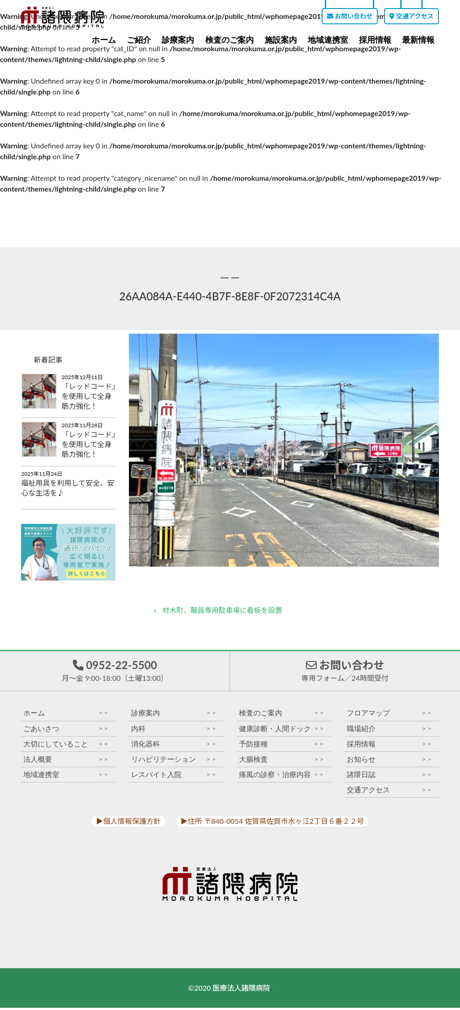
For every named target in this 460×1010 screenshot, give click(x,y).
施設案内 (281, 40)
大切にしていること (66, 746)
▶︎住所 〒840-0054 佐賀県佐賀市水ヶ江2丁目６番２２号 (272, 823)
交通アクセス (411, 16)
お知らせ (389, 761)
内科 (174, 730)
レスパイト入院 (174, 776)
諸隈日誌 (389, 776)
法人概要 (66, 761)
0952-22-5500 (115, 671)
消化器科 (174, 746)
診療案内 (178, 40)
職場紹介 (389, 730)
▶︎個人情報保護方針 (128, 823)
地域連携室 (328, 40)
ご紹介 (139, 40)
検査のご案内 (229, 40)
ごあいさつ (66, 730)
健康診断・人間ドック (281, 730)
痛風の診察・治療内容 (281, 776)
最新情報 (418, 40)
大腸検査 (281, 761)
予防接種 (281, 746)
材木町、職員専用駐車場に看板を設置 (224, 610)
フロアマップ (389, 715)
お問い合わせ (349, 16)
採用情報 (375, 40)
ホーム (104, 40)
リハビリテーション (174, 761)
